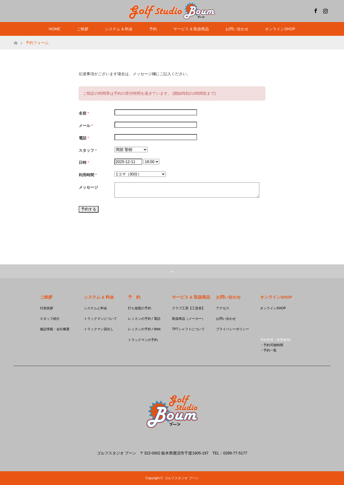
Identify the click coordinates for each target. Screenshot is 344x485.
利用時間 (88, 175)
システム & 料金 (119, 29)
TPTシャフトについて (188, 329)
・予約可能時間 (271, 345)
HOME (54, 29)
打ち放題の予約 (139, 308)
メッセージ (88, 187)
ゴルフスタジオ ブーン (181, 478)
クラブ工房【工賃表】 (188, 308)
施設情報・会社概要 (55, 329)
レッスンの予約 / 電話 (144, 319)
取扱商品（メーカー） (188, 319)
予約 (153, 29)
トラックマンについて (100, 319)
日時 (84, 162)
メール (86, 125)
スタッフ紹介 (50, 319)
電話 (84, 138)
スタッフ (88, 150)
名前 (84, 113)
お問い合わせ (237, 29)
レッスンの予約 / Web (144, 329)
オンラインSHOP (280, 29)
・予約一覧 (268, 350)
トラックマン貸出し (99, 329)
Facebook (315, 10)
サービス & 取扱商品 (191, 29)
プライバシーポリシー (232, 329)
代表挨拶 (46, 308)
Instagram (325, 10)
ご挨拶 (82, 29)
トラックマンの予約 (143, 340)
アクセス (222, 308)
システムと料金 (95, 308)
